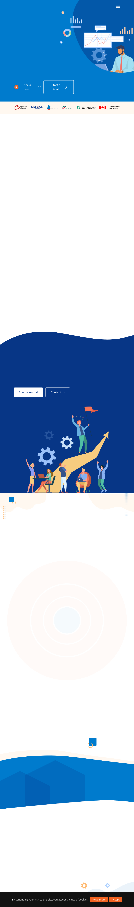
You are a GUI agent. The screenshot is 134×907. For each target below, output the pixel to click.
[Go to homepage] (25, 6)
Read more (99, 899)
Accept (116, 899)
